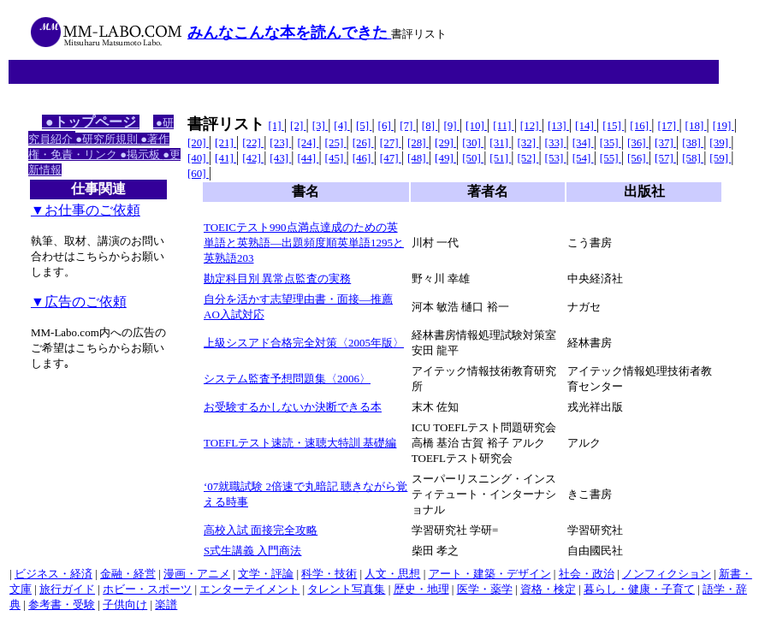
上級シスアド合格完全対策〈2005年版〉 (304, 342)
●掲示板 (141, 154)
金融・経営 (128, 573)
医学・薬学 (485, 589)
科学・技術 (329, 573)
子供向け (125, 604)
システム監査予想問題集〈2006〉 (287, 378)
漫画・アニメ (196, 573)
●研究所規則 (107, 139)
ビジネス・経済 (53, 573)
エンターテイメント (249, 589)
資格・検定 (548, 589)
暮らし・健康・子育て (639, 589)
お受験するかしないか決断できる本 (293, 406)
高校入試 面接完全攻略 (260, 530)
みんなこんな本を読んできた (289, 32)
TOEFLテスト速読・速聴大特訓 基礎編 (300, 442)
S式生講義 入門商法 (252, 550)
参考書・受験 (61, 604)
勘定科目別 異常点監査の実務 (277, 278)
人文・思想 (392, 573)
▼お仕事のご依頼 (85, 210)
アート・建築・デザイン (490, 573)
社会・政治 (586, 573)
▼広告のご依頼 (79, 301)
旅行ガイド (67, 589)
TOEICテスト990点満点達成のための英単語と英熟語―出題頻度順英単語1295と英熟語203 (304, 242)
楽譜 (166, 604)
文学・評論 (266, 573)
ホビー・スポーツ (147, 589)
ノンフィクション (666, 573)
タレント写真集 (346, 589)
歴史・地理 (421, 589)
